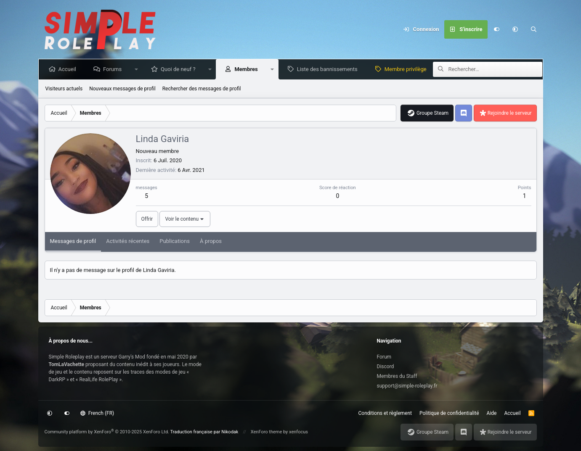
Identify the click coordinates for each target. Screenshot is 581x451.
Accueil (69, 69)
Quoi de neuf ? (179, 69)
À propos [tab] (211, 241)
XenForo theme (266, 432)
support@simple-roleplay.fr (407, 386)
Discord (385, 366)
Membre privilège (407, 69)
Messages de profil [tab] (73, 241)
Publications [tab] (174, 241)
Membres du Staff (397, 376)
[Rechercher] (534, 29)
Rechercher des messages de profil (201, 89)
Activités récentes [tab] (127, 241)
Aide (492, 413)
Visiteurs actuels (64, 89)
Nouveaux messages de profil (122, 89)
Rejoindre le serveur (510, 113)
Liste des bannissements (329, 69)
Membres (247, 69)
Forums (114, 69)
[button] (515, 29)
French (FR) (97, 413)
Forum (384, 357)
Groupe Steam (432, 113)
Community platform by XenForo (107, 432)
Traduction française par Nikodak (204, 432)
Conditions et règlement (385, 413)
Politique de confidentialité (449, 413)
